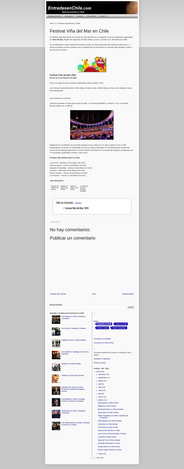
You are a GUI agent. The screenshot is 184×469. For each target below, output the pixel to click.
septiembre (102, 377)
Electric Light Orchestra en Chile (109, 450)
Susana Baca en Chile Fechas (109, 446)
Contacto (102, 16)
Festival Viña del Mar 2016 (77, 208)
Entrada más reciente (58, 294)
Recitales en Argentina (102, 359)
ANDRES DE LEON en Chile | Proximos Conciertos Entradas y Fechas (73, 389)
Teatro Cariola (103, 328)
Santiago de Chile (54, 16)
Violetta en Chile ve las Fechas (72, 375)
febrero (101, 400)
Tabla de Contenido (69, 202)
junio (100, 387)
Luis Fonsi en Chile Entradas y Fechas (112, 434)
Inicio (52, 23)
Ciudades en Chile (104, 324)
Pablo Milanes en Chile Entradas (110, 421)
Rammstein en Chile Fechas (108, 403)
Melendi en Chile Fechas (107, 406)
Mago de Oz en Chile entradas (109, 440)
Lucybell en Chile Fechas (107, 437)
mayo (100, 390)
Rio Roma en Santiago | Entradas (73, 328)
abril (100, 394)
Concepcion (68, 16)
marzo (100, 397)
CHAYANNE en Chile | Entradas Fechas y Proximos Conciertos (73, 400)
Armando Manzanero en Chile (109, 443)
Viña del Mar (91, 16)
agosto (101, 381)
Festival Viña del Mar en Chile (109, 430)
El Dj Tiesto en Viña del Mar (108, 427)
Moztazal (80, 16)
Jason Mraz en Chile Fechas (108, 412)
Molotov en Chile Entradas (71, 364)
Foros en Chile (121, 324)
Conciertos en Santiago (102, 339)
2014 (98, 458)
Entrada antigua (128, 294)
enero (100, 454)
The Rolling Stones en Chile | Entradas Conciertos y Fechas (75, 424)
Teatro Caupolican (119, 328)
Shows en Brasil (100, 363)
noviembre (102, 374)
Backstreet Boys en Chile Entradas (110, 409)
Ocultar (78, 203)
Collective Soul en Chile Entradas (73, 340)
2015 (98, 371)
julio (100, 384)
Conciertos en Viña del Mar (104, 343)
